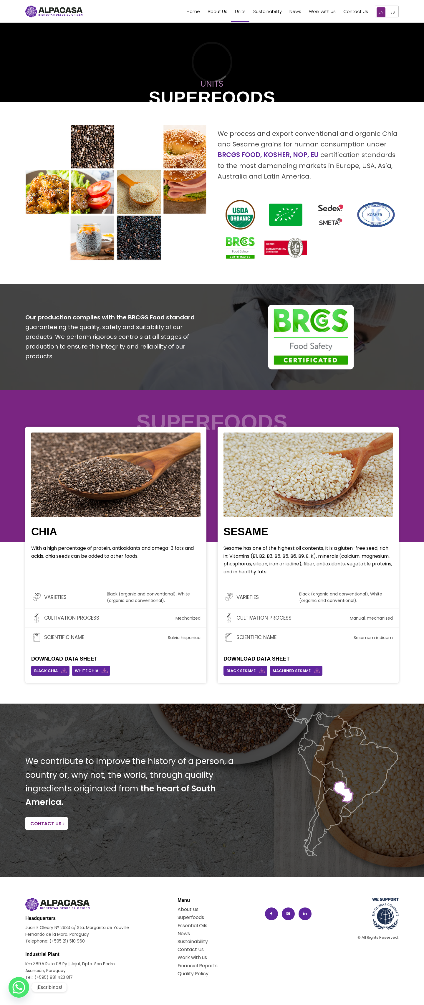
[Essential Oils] (192, 925)
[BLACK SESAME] (245, 671)
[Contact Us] (191, 949)
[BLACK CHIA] (50, 671)
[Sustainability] (193, 941)
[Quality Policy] (193, 973)
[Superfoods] (191, 917)
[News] (189, 933)
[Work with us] (192, 957)
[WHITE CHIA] (91, 671)
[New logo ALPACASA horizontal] (53, 11)
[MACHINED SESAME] (296, 671)
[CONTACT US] (46, 823)
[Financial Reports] (198, 965)
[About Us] (189, 909)
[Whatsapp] (19, 987)
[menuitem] (193, 11)
